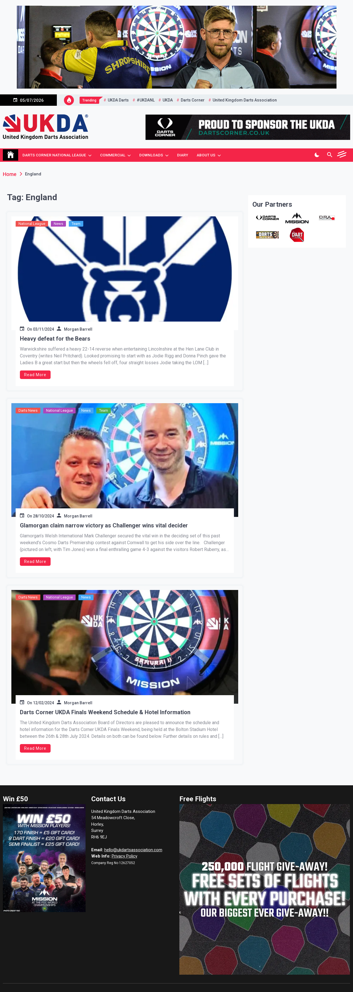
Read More (35, 374)
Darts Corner (193, 100)
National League (31, 223)
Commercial (112, 155)
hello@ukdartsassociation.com (133, 849)
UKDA (168, 100)
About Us (206, 155)
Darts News (28, 410)
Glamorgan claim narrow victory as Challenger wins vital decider (104, 525)
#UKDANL (146, 100)
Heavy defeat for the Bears (55, 338)
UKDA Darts (118, 100)
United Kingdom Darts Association (245, 100)
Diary (182, 155)
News (58, 223)
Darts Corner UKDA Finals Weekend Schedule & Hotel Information (105, 712)
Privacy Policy (124, 856)
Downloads (151, 155)
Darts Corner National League (54, 155)
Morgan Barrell (78, 329)
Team (76, 223)
